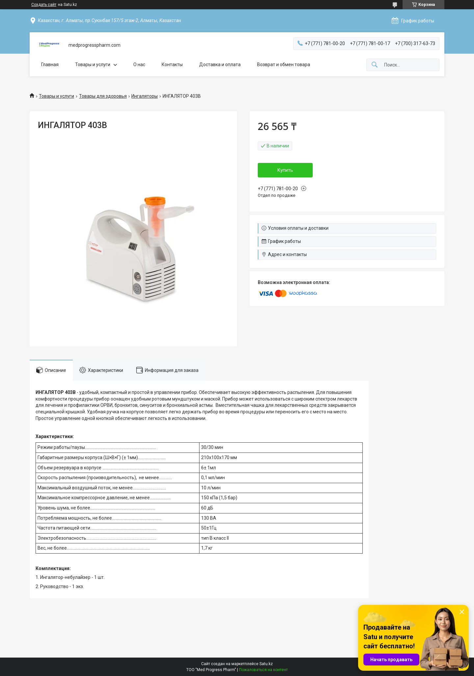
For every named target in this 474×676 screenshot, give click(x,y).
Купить (285, 170)
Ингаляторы (144, 96)
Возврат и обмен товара (283, 64)
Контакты (172, 64)
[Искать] (374, 65)
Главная (50, 64)
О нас (139, 64)
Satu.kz (266, 664)
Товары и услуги (92, 64)
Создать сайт (43, 4)
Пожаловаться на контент (263, 669)
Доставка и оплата (220, 64)
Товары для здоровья (103, 96)
